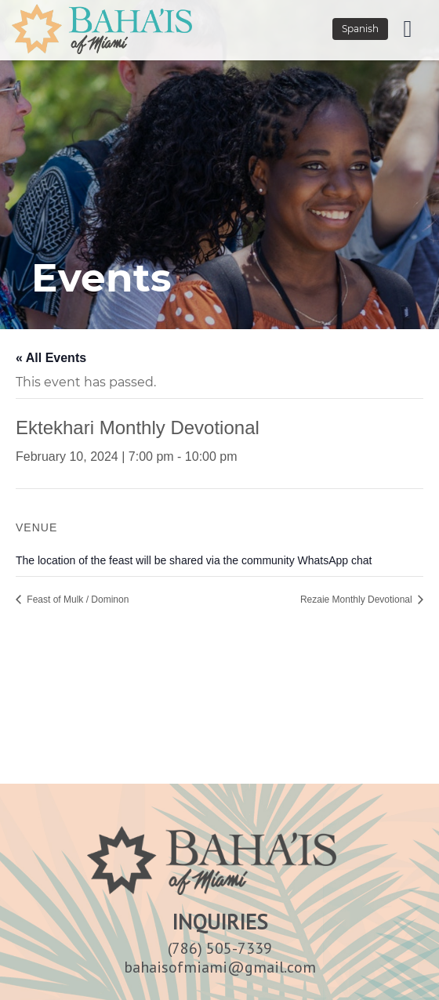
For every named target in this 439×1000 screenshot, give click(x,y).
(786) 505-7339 (220, 948)
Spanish (360, 28)
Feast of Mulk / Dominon (76, 599)
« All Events (51, 357)
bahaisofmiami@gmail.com (220, 967)
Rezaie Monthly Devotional (357, 599)
